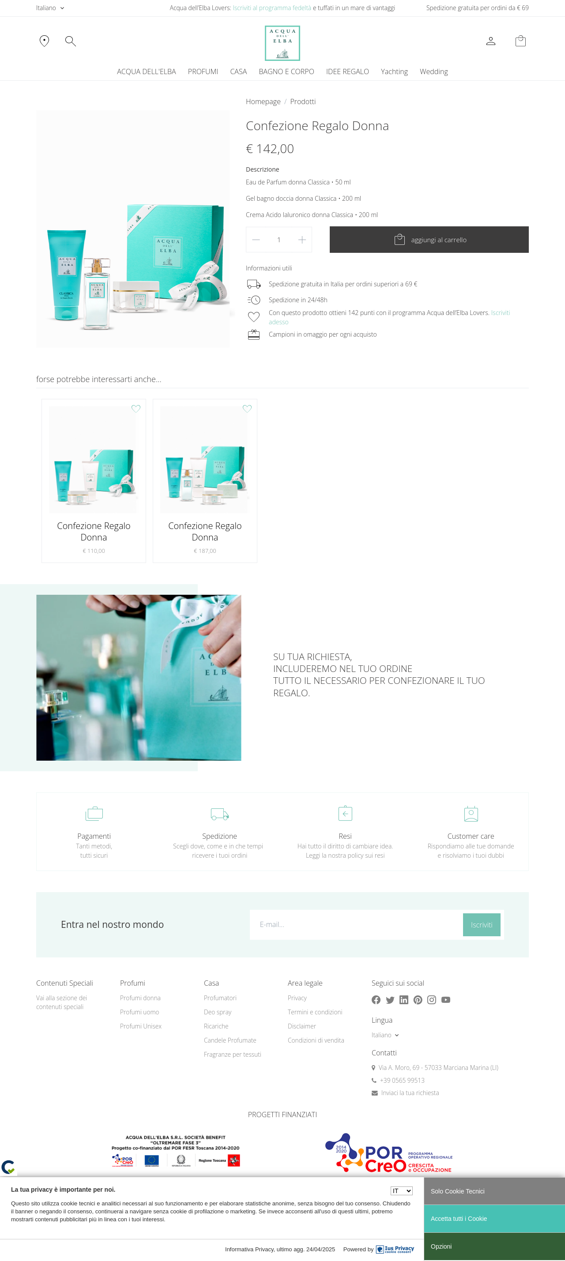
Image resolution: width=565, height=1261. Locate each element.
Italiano (46, 8)
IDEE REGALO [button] (347, 71)
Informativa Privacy (249, 1249)
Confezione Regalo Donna (94, 531)
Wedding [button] (434, 71)
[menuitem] (394, 71)
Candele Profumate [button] (230, 1040)
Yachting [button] (394, 71)
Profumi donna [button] (140, 998)
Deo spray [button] (217, 1012)
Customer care (471, 836)
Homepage (263, 101)
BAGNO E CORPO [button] (286, 71)
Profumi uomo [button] (139, 1012)
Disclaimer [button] (302, 1026)
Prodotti (303, 101)
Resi (345, 836)
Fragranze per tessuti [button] (232, 1054)
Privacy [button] (297, 998)
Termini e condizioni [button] (315, 1012)
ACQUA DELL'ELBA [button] (146, 71)
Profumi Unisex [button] (141, 1026)
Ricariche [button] (216, 1026)
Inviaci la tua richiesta (410, 1092)
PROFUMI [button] (203, 71)
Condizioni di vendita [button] (316, 1040)
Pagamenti (94, 836)
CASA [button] (238, 71)
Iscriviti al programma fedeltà (272, 8)
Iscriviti (482, 925)
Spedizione (219, 836)
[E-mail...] (354, 924)
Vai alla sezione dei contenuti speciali (61, 1002)
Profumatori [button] (220, 998)
